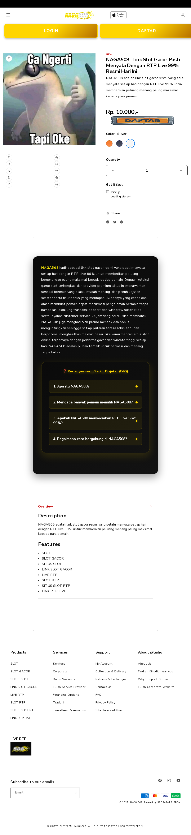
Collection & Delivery (111, 671)
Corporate (60, 671)
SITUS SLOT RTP (22, 710)
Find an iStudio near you (155, 671)
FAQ (99, 695)
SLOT (14, 664)
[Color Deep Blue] (119, 143)
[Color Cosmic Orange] (109, 143)
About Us (145, 664)
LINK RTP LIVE (20, 718)
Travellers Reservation (69, 710)
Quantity (113, 160)
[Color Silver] (130, 143)
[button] (8, 15)
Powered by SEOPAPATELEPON (162, 802)
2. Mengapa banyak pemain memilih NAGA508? (93, 402)
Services (59, 664)
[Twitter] (116, 223)
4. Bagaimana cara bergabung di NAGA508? (90, 439)
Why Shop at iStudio (153, 679)
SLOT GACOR (20, 671)
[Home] (79, 15)
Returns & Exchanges (111, 679)
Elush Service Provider (69, 687)
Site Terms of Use (109, 710)
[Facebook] (109, 223)
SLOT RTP (17, 703)
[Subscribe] (75, 793)
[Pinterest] (122, 223)
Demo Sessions (64, 679)
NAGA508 (136, 802)
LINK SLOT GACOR (23, 687)
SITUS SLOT (19, 679)
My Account (104, 664)
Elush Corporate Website (156, 687)
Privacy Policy (105, 703)
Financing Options (66, 695)
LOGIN (51, 31)
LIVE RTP (17, 695)
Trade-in (59, 703)
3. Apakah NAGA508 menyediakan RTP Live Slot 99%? (94, 420)
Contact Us (104, 687)
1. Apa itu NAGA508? (71, 386)
